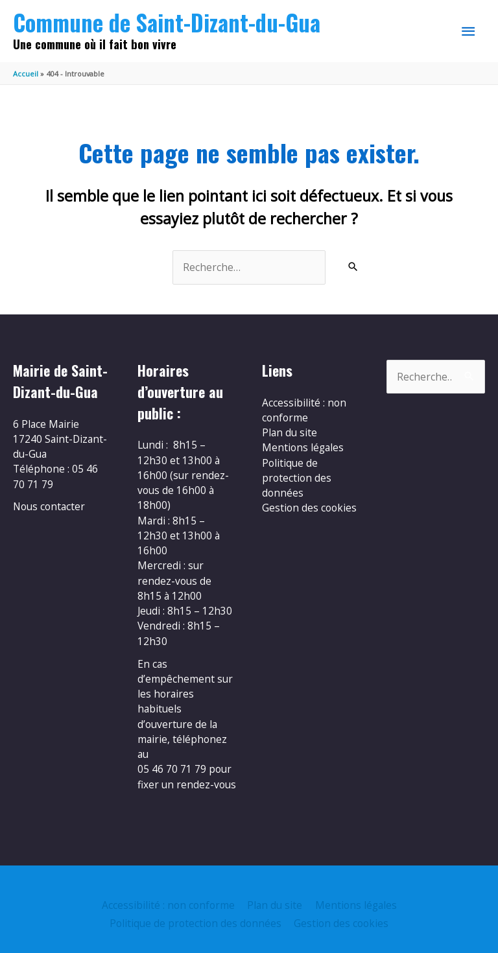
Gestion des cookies (309, 507)
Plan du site (289, 432)
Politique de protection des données (296, 478)
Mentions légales (303, 447)
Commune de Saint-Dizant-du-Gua (166, 22)
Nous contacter (49, 506)
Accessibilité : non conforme (304, 410)
